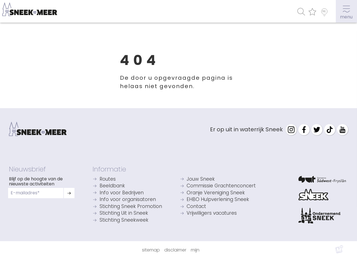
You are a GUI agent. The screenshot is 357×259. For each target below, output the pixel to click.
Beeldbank (112, 186)
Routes (108, 179)
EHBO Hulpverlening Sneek (218, 200)
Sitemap (151, 250)
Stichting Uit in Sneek (124, 213)
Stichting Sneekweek (124, 220)
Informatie (109, 169)
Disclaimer (175, 250)
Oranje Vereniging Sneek (216, 193)
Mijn (195, 250)
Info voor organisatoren (128, 200)
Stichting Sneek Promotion (131, 207)
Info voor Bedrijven (122, 193)
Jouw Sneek (201, 179)
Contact (196, 207)
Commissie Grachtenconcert (221, 186)
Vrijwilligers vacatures (212, 213)
